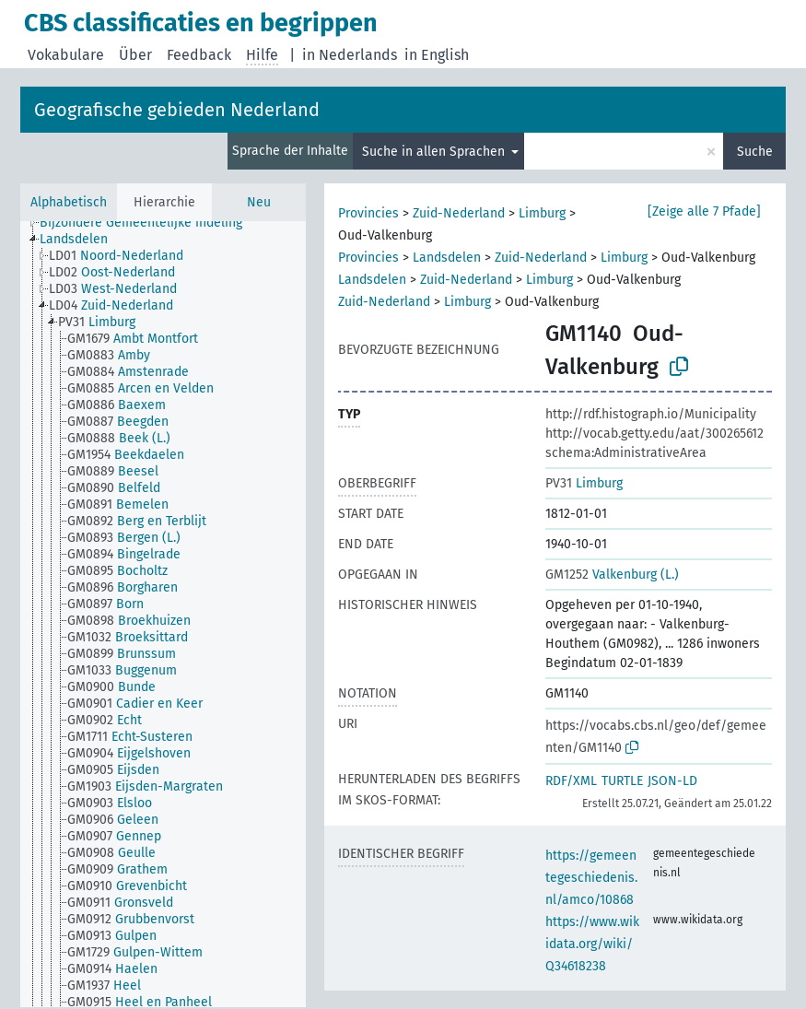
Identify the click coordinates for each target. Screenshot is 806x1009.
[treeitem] (149, 223)
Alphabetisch (68, 202)
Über (135, 55)
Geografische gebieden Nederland (177, 110)
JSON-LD (672, 781)
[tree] (163, 614)
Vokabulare (66, 55)
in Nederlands (349, 55)
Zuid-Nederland (459, 213)
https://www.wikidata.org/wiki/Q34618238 (592, 944)
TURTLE (622, 781)
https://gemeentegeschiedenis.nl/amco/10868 (591, 878)
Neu (259, 202)
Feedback (199, 55)
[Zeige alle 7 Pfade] (704, 211)
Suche (755, 151)
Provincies (368, 213)
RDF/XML (571, 781)
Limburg (542, 213)
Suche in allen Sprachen (435, 151)
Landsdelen (447, 257)
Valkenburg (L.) (612, 574)
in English (436, 55)
